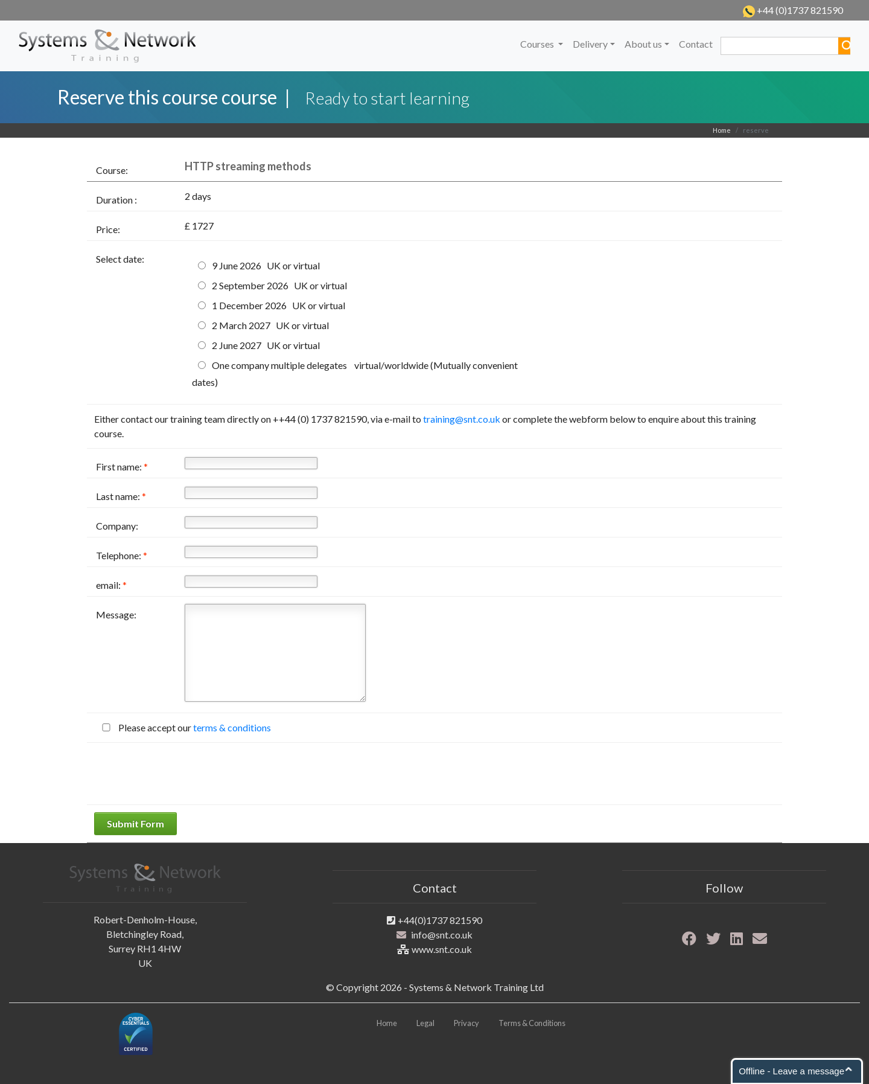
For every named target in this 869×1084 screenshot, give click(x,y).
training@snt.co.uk (461, 419)
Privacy (466, 1023)
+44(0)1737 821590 (440, 920)
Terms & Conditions (531, 1023)
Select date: (120, 259)
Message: (116, 614)
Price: (108, 229)
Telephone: (121, 555)
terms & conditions (232, 727)
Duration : (116, 199)
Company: (117, 525)
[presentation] (186, 773)
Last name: (121, 496)
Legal (425, 1023)
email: (111, 585)
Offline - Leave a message (791, 1071)
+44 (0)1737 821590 (799, 10)
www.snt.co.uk (442, 949)
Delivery (590, 44)
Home (722, 130)
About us (643, 44)
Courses (538, 44)
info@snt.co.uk (442, 934)
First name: (122, 466)
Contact (696, 44)
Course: (112, 170)
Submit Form (135, 823)
